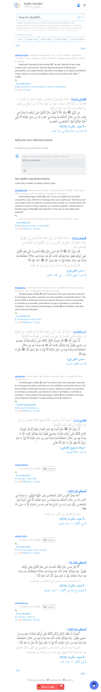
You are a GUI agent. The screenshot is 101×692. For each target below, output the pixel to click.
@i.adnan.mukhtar (38, 679)
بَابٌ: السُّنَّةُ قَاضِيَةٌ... (73, 452)
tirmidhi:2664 (21, 190)
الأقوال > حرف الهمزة (55, 590)
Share (28, 89)
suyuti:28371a (21, 603)
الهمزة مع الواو (77, 590)
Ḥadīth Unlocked (33, 3)
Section (19, 549)
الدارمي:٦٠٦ (80, 420)
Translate (49, 468)
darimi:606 (20, 376)
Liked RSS (69, 679)
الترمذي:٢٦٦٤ (79, 238)
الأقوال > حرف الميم (69, 523)
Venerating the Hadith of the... (29, 319)
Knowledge (44, 225)
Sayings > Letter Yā (26, 616)
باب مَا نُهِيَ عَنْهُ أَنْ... (73, 275)
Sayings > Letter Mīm (27, 478)
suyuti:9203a (21, 536)
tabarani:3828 (21, 55)
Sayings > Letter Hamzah (35, 549)
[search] (46, 17)
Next (83, 48)
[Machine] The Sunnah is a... (28, 407)
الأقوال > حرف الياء (70, 661)
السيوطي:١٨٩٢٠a (77, 491)
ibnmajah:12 (20, 287)
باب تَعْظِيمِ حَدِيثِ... (73, 363)
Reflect (29, 228)
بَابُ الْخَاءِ (56, 131)
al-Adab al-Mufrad (61, 39)
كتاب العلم (52, 275)
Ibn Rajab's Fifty (31, 39)
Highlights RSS (55, 679)
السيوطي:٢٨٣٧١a (77, 629)
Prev (18, 45)
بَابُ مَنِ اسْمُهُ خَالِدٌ (74, 131)
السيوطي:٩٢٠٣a (77, 562)
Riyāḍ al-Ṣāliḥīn (46, 39)
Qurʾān (20, 39)
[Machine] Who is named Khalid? (30, 86)
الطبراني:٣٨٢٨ (78, 99)
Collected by (20, 183)
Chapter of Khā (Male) (56, 86)
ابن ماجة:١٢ (79, 332)
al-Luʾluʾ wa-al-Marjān (78, 39)
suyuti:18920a (21, 464)
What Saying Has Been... (26, 225)
